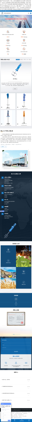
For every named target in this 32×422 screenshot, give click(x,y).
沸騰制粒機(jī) (13, 412)
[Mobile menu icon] (30, 13)
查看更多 (15, 88)
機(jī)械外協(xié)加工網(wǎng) (18, 417)
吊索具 (29, 412)
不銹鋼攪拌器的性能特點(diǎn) (7, 386)
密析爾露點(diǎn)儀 (18, 412)
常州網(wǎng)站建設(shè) (17, 410)
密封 (27, 59)
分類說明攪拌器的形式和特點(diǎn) (8, 393)
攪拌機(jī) (17, 59)
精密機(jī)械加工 (25, 413)
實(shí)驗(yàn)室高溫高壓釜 (18, 413)
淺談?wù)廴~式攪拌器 (6, 379)
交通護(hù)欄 (11, 417)
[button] (31, 21)
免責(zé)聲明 (25, 409)
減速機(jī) (21, 59)
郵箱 (29, 420)
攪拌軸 (25, 59)
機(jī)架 (30, 59)
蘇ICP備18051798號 (20, 409)
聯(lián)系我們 (22, 420)
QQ (14, 420)
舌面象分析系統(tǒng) (24, 412)
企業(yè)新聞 (3, 374)
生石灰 (13, 413)
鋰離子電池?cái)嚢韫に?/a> (7, 400)
